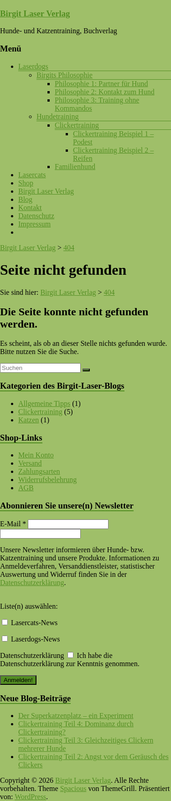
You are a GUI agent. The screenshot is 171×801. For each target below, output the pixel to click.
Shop (25, 183)
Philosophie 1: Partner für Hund (101, 83)
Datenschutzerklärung (32, 582)
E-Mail (13, 524)
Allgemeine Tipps (44, 403)
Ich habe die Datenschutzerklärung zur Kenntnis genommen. (70, 660)
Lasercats (32, 175)
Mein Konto (36, 455)
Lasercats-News (29, 622)
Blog (25, 199)
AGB (26, 488)
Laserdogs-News (31, 639)
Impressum (34, 224)
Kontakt (30, 207)
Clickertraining (77, 125)
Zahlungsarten (39, 471)
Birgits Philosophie (64, 75)
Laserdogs (33, 66)
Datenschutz (36, 216)
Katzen (28, 420)
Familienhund (75, 166)
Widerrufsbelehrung (47, 479)
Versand (30, 463)
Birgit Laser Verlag (35, 13)
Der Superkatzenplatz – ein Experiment (75, 715)
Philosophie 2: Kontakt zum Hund (105, 92)
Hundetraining (57, 116)
